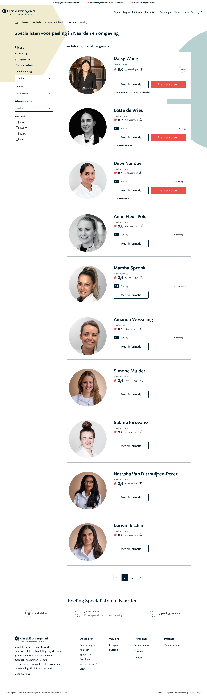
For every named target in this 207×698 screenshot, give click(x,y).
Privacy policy (195, 692)
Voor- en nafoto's (183, 12)
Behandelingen (122, 12)
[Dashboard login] (202, 12)
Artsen (25, 22)
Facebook (114, 649)
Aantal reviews (24, 65)
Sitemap (160, 692)
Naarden (71, 22)
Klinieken (137, 12)
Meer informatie (131, 84)
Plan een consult (168, 84)
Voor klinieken (171, 645)
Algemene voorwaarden (176, 692)
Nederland (38, 22)
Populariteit (22, 59)
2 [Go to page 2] (132, 577)
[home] (18, 12)
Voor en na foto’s (88, 664)
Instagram (114, 645)
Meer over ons (22, 673)
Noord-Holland (55, 22)
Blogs (83, 668)
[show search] (197, 12)
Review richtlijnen (143, 645)
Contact (138, 657)
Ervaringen (166, 12)
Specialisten (150, 12)
